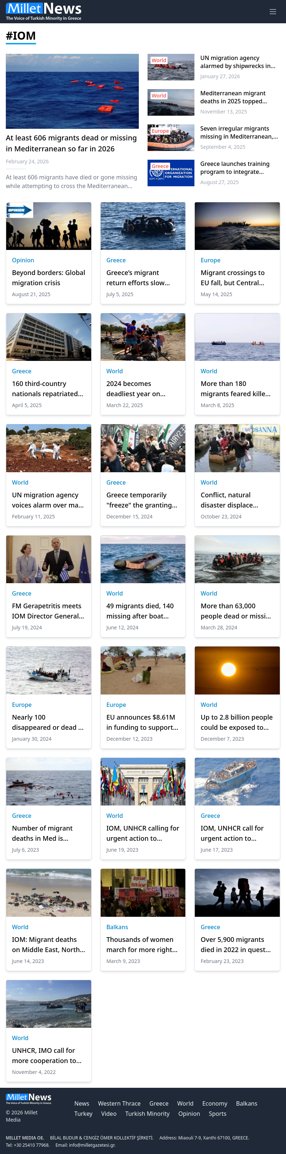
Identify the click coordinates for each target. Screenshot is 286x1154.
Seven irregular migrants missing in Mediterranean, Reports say (236, 132)
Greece (116, 260)
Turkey (83, 1114)
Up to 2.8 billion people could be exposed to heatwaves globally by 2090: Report (237, 722)
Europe (210, 260)
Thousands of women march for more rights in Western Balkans (141, 945)
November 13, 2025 (223, 111)
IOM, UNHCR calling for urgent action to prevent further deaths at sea (143, 833)
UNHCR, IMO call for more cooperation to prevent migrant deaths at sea (44, 1056)
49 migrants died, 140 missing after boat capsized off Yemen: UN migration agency (140, 611)
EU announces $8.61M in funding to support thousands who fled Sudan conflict (141, 722)
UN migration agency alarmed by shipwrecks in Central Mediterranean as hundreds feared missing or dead (238, 62)
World (114, 371)
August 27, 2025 (219, 182)
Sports (217, 1114)
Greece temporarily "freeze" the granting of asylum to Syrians (139, 500)
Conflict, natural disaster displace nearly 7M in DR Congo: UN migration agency (237, 500)
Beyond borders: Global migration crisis (48, 277)
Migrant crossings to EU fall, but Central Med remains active (233, 278)
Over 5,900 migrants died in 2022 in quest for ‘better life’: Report (235, 945)
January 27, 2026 (220, 76)
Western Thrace (119, 1103)
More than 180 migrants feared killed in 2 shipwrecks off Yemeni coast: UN (235, 389)
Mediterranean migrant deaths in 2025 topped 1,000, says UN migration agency (234, 97)
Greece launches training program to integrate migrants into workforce (235, 168)
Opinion (23, 260)
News (81, 1103)
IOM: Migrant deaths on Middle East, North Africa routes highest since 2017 (46, 945)
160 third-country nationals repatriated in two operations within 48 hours (45, 389)
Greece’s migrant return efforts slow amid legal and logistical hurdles (135, 278)
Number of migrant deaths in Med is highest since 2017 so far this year (45, 833)
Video (109, 1114)
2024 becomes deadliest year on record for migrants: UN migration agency (139, 389)
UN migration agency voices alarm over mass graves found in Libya (48, 500)
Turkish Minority (147, 1114)
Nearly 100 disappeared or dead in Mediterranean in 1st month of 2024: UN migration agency (48, 722)
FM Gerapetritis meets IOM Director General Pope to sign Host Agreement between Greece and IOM (46, 611)
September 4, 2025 (222, 146)
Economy (214, 1103)
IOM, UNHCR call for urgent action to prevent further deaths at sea (236, 833)
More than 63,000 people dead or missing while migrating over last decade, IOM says (237, 611)
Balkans (117, 927)
